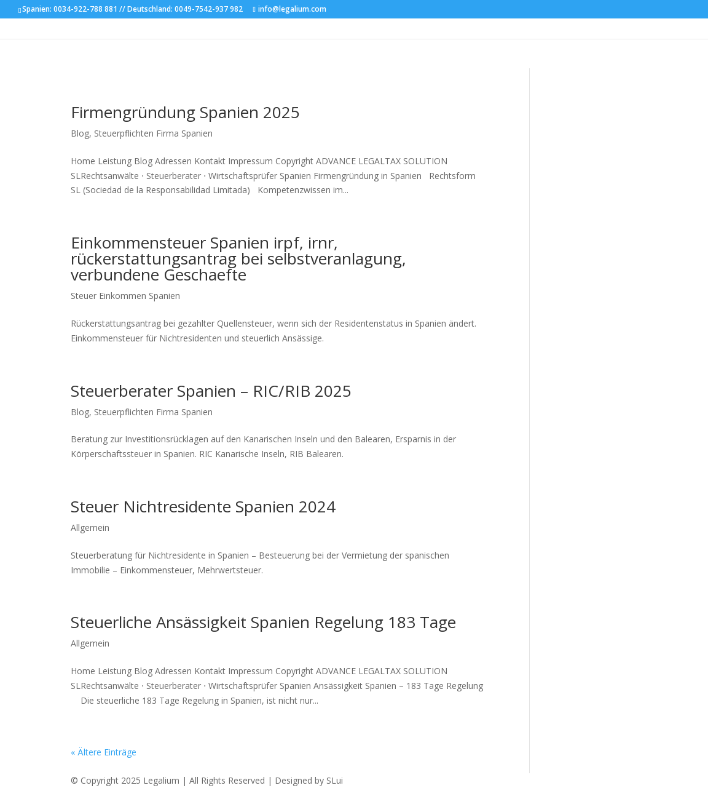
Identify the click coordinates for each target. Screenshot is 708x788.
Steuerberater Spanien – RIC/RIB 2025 (211, 391)
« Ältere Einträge (103, 752)
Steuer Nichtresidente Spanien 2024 (203, 506)
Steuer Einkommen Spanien (125, 295)
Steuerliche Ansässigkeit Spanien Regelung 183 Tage (263, 622)
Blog (80, 133)
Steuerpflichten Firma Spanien (153, 133)
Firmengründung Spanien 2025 (185, 112)
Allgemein (90, 527)
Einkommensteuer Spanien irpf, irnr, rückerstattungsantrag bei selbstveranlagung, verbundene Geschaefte (238, 258)
